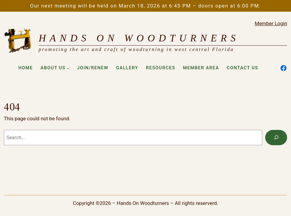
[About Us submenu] (68, 68)
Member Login (271, 23)
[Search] (276, 137)
